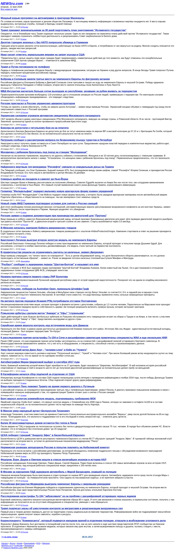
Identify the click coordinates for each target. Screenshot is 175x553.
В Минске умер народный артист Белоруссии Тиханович (35, 410)
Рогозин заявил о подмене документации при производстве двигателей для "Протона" (54, 215)
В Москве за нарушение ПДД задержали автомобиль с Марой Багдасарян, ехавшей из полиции (58, 471)
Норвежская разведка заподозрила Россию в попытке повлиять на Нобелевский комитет (55, 447)
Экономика (25, 261)
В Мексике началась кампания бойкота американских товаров (38, 227)
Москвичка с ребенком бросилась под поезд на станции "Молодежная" (44, 152)
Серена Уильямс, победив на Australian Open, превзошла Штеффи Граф (45, 288)
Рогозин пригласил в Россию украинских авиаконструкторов (38, 103)
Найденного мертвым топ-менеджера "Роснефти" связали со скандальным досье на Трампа (57, 166)
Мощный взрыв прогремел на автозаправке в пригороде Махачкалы (42, 18)
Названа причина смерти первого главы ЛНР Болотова (34, 276)
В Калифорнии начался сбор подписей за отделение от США (38, 374)
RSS (38, 543)
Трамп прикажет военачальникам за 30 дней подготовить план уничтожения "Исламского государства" (63, 30)
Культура (24, 359)
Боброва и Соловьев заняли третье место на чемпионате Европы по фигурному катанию (55, 79)
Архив (19, 543)
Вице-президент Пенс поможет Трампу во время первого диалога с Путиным (47, 386)
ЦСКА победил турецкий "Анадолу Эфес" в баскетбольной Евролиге (43, 435)
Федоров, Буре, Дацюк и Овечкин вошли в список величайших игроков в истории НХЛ (53, 459)
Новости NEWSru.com (13, 548)
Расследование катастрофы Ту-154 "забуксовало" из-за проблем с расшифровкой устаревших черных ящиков (68, 496)
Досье (12, 543)
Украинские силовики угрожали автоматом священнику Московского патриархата (50, 115)
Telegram (46, 543)
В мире (24, 39)
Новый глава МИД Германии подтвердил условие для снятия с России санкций (49, 203)
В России (24, 27)
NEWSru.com (12, 3)
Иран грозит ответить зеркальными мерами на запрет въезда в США (43, 54)
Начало (4, 543)
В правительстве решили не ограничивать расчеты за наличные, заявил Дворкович (52, 252)
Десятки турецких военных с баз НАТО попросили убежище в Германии (44, 42)
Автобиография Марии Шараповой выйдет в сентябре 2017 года (40, 362)
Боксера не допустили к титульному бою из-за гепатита (35, 127)
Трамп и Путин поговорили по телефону (25, 66)
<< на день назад (9, 537)
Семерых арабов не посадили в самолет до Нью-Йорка (34, 179)
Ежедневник (29, 543)
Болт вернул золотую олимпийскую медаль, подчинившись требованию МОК (48, 398)
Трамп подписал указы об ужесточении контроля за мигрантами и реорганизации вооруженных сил (62, 508)
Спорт (23, 88)
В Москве (18, 545)
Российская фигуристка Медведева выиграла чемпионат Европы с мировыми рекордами (55, 484)
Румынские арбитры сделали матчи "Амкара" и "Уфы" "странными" (42, 313)
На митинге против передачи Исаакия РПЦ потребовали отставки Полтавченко (49, 301)
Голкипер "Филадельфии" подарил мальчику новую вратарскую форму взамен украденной (57, 191)
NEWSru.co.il (7, 545)
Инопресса (29, 545)
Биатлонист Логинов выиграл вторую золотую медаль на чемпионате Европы (49, 240)
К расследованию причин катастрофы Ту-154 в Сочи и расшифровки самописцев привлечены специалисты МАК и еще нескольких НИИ (84, 337)
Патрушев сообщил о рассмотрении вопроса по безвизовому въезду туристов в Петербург (56, 140)
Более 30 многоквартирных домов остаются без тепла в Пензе (39, 423)
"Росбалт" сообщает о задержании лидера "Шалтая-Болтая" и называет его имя (50, 264)
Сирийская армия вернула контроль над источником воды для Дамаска (44, 325)
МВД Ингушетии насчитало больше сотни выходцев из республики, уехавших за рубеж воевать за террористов (69, 91)
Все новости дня (9, 9)
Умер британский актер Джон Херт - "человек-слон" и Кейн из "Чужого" (44, 349)
